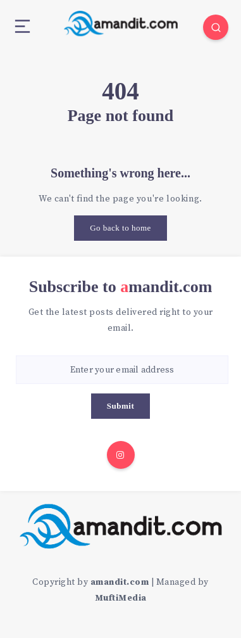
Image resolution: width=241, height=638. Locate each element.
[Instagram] (121, 455)
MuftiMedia (121, 598)
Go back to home (120, 228)
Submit (120, 406)
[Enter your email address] (122, 369)
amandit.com (119, 582)
